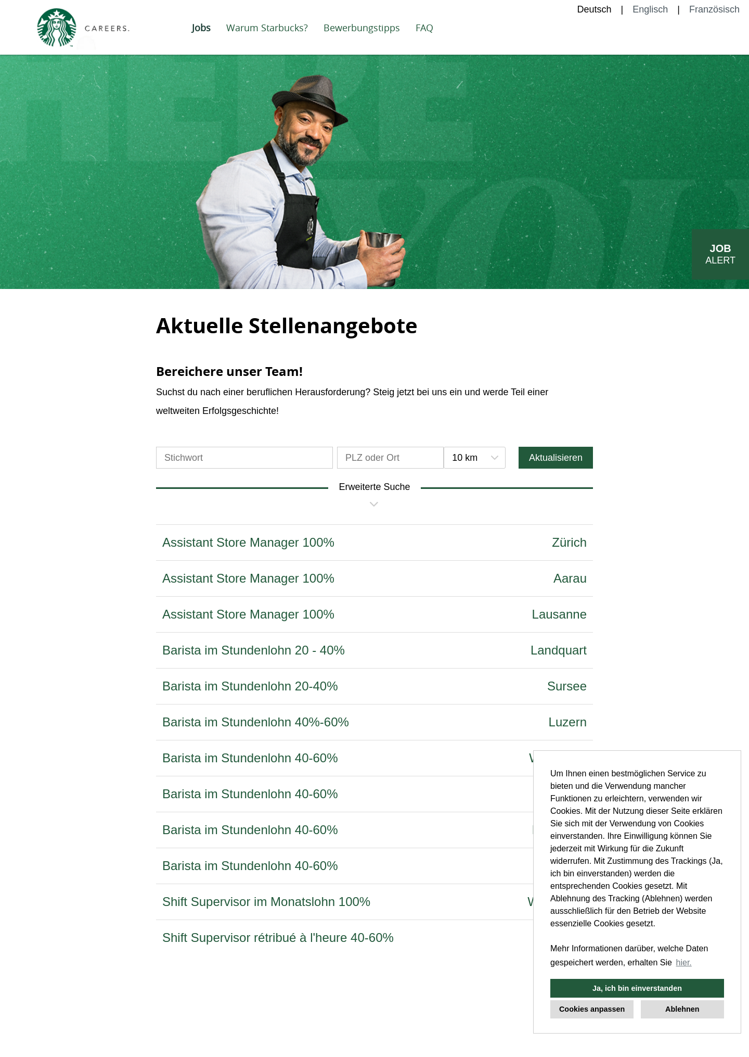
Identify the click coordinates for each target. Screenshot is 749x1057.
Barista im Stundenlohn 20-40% (250, 686)
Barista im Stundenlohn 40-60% (250, 758)
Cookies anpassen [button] (592, 1009)
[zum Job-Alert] (720, 254)
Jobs (201, 27)
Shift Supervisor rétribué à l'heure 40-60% (278, 937)
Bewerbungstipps (362, 27)
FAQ (424, 27)
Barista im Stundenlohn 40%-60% (255, 722)
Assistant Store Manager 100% (248, 542)
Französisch (714, 9)
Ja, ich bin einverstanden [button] (637, 988)
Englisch (650, 9)
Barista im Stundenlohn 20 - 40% (253, 650)
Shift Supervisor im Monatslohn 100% (266, 902)
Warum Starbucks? (267, 27)
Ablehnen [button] (682, 1009)
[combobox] (474, 458)
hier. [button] (684, 962)
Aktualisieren (556, 457)
